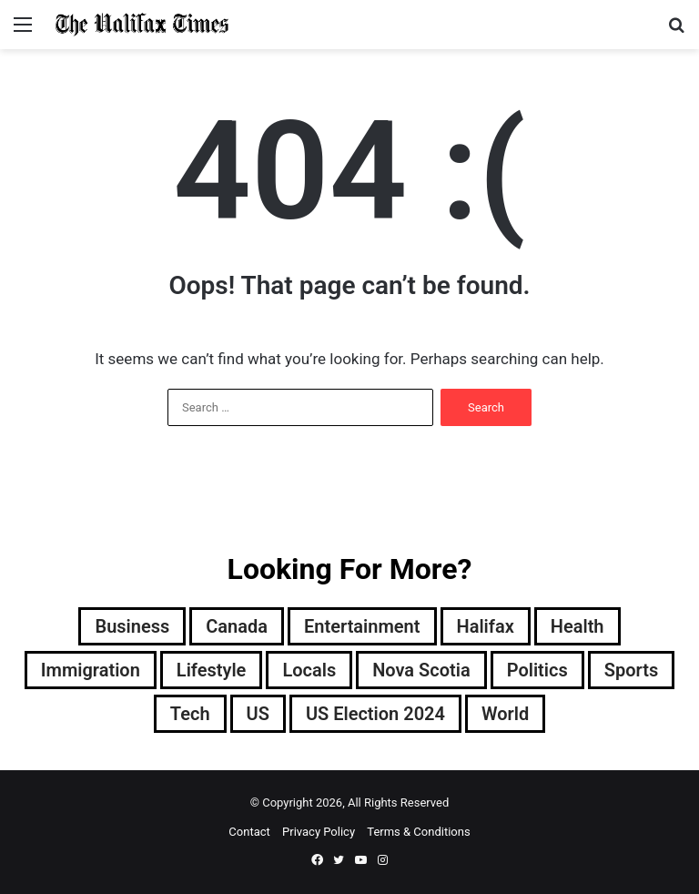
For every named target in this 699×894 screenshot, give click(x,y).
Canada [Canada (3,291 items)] (237, 626)
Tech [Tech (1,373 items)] (190, 714)
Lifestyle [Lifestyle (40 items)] (212, 670)
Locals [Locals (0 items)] (309, 670)
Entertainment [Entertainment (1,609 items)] (362, 626)
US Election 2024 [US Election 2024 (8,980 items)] (375, 714)
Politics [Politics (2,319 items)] (537, 670)
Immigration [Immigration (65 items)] (90, 670)
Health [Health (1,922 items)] (577, 626)
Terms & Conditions (418, 831)
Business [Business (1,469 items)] (132, 626)
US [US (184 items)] (258, 714)
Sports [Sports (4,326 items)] (631, 670)
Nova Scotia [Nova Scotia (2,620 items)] (421, 670)
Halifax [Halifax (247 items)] (485, 626)
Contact (248, 831)
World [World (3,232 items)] (505, 714)
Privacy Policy (318, 831)
